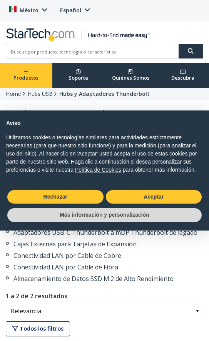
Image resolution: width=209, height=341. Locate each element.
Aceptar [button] (154, 197)
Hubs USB (40, 93)
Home (13, 93)
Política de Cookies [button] (98, 170)
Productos (25, 75)
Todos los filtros (38, 328)
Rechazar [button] (55, 197)
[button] (197, 311)
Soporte (78, 75)
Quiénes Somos (130, 75)
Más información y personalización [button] (104, 215)
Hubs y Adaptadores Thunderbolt (104, 93)
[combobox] (104, 311)
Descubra (182, 75)
